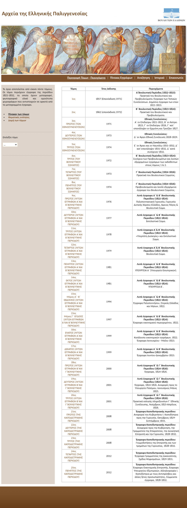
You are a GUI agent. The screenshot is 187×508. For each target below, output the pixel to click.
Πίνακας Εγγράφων (121, 77)
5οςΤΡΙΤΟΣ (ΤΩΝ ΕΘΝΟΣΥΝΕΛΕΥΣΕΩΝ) (73, 147)
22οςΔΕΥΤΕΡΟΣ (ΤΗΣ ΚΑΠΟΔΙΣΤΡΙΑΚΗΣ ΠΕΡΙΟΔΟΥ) (73, 429)
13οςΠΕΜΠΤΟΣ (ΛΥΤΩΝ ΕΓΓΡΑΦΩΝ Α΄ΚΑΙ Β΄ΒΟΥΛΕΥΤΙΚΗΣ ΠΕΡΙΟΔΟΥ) (73, 267)
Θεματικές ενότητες (18, 117)
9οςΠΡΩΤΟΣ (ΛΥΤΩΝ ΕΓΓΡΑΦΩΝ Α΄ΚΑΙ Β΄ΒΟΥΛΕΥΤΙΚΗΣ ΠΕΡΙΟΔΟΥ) (73, 202)
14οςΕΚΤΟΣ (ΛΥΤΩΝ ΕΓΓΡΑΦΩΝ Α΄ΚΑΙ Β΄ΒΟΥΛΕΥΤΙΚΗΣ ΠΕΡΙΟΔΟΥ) (73, 283)
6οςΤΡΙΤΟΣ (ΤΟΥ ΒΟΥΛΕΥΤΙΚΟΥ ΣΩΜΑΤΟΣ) (73, 160)
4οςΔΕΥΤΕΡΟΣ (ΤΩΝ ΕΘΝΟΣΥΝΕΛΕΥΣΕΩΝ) (73, 135)
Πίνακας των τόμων (18, 114)
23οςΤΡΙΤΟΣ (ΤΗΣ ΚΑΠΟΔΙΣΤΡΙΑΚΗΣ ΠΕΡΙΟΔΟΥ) (73, 442)
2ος (73, 112)
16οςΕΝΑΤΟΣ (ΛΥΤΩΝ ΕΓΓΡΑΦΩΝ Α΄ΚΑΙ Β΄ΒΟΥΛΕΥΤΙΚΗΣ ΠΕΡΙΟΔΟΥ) (73, 336)
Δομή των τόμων (17, 120)
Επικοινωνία (176, 77)
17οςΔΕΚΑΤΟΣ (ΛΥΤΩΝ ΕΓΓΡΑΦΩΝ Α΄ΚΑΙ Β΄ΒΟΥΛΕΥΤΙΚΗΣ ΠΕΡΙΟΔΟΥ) (74, 352)
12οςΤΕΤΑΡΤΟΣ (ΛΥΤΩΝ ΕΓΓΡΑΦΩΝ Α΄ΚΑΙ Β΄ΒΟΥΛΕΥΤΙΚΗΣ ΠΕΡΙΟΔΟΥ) (73, 251)
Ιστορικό (159, 77)
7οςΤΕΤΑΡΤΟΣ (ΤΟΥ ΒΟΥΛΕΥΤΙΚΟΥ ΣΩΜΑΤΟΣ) (74, 173)
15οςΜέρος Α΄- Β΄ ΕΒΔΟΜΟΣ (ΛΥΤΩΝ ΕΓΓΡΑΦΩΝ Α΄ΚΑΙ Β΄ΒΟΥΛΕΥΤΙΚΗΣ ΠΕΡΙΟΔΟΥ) (73, 301)
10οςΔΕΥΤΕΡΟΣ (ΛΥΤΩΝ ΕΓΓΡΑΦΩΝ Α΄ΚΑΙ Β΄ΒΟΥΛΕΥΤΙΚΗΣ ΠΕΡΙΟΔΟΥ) (73, 218)
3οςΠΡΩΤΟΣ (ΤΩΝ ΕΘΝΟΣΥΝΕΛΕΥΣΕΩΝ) (73, 124)
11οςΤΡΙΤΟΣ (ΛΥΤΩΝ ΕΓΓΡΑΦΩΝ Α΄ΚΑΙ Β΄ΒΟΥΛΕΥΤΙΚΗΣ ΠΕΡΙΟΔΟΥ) (73, 234)
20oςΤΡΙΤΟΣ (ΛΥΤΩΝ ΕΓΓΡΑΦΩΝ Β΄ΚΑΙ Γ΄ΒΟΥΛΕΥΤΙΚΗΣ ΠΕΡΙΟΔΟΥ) (73, 401)
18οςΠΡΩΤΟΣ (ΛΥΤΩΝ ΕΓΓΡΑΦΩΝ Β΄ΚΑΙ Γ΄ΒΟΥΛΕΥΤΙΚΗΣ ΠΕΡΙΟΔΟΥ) (73, 368)
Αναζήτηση (143, 77)
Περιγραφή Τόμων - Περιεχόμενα (86, 77)
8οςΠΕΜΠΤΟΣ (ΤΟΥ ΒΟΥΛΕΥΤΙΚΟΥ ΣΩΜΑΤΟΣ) (73, 187)
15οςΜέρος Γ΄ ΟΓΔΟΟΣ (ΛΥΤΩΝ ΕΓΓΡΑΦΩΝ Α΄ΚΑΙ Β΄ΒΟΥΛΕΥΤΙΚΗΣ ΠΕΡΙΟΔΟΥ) (73, 319)
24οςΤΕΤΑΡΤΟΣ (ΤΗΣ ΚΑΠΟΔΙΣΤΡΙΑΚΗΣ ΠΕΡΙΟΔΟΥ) (73, 456)
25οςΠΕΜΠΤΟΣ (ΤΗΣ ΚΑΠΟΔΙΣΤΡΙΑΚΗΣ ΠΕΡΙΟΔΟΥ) (73, 472)
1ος (73, 98)
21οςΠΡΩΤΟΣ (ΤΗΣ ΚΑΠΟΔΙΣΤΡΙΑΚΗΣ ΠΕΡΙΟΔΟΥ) (73, 416)
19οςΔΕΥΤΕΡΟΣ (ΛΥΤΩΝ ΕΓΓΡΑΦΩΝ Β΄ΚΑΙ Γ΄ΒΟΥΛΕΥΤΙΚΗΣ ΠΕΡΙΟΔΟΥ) (73, 385)
